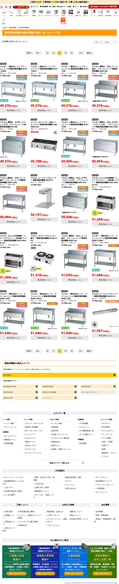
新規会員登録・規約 (71, 471)
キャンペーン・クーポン (12, 471)
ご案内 (53, 8)
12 (59, 55)
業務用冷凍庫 (8, 399)
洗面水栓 (56, 427)
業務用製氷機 (8, 394)
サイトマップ (100, 483)
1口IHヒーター (31, 443)
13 (66, 55)
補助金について (75, 496)
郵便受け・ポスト (110, 449)
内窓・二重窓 (109, 440)
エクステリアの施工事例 (26, 502)
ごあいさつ (7, 477)
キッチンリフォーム (32, 449)
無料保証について (40, 480)
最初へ (29, 55)
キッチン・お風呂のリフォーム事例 (29, 499)
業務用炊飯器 (86, 388)
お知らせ (61, 8)
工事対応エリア (9, 502)
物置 (106, 446)
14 (72, 55)
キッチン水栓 (57, 424)
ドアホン (107, 452)
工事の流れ (7, 496)
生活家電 (84, 442)
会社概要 (99, 496)
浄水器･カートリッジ (60, 434)
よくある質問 (8, 483)
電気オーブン (30, 440)
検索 (69, 8)
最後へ (89, 55)
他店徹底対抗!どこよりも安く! (14, 474)
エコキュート (85, 427)
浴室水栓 (56, 431)
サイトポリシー (101, 471)
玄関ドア (107, 443)
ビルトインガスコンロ (33, 424)
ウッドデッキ (109, 434)
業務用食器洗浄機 (9, 388)
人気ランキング (52, 499)
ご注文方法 (38, 474)
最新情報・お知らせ (53, 496)
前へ (38, 55)
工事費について (9, 499)
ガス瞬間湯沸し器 (87, 431)
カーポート (108, 424)
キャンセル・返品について (43, 483)
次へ (81, 55)
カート (76, 8)
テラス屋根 (108, 437)
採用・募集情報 (101, 499)
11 (53, 55)
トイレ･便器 (8, 424)
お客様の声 (21, 506)
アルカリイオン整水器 (60, 437)
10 (47, 55)
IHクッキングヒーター (33, 431)
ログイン (34, 8)
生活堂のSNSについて (77, 502)
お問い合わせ (69, 480)
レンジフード (30, 434)
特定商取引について (102, 474)
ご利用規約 (99, 480)
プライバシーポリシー (103, 477)
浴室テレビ (56, 443)
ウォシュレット (9, 427)
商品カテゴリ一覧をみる (59, 457)
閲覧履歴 (44, 8)
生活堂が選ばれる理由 (11, 480)
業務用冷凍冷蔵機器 (49, 394)
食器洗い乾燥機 (31, 427)
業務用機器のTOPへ (10, 383)
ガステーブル (30, 446)
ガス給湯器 (84, 424)
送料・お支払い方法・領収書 (44, 471)
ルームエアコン (9, 436)
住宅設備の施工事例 (24, 496)
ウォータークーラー (88, 394)
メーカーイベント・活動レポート (56, 503)
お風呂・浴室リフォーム (61, 446)
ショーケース (47, 399)
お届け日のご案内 (40, 477)
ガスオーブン (30, 437)
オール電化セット (87, 434)
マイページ (68, 477)
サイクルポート (110, 431)
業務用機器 (7, 377)
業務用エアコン (9, 439)
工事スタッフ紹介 (8, 507)
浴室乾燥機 (7, 442)
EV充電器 (108, 427)
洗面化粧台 (56, 440)
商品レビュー (74, 499)
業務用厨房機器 (47, 388)
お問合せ (85, 8)
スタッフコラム (52, 508)
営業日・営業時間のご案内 (104, 502)
